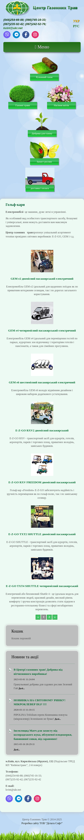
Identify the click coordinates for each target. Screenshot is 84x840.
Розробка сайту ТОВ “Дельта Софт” (42, 823)
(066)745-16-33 (35, 19)
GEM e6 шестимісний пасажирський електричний (42, 382)
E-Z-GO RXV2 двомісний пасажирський (42, 430)
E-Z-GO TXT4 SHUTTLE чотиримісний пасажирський (42, 586)
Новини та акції (25, 657)
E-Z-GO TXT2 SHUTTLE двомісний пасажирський (42, 534)
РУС (76, 26)
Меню (42, 46)
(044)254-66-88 (13, 19)
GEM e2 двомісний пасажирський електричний (42, 278)
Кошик (17, 631)
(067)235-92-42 (13, 24)
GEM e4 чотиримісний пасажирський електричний (42, 330)
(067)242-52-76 (35, 24)
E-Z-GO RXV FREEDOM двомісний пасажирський (42, 482)
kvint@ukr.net (13, 28)
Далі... (21, 688)
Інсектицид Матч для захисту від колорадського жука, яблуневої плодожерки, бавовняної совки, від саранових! (43, 735)
